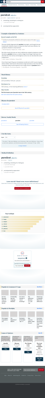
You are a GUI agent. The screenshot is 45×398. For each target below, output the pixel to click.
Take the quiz (39, 359)
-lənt (10, 160)
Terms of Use (38, 375)
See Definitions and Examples (22, 260)
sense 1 (25, 86)
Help (5, 375)
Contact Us (24, 375)
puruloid (32, 120)
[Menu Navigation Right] (43, 5)
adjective (13, 15)
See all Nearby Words (22, 124)
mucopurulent (5, 104)
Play (6, 349)
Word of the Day (22, 255)
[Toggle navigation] (1, 2)
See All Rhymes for (22, 108)
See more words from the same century (11, 94)
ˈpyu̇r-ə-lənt (11, 18)
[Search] (25, 1)
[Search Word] (42, 1)
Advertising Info (17, 375)
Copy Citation (22, 146)
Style (2, 137)
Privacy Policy (30, 375)
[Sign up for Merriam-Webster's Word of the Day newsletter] (30, 370)
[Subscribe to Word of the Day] (19, 265)
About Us (10, 375)
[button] (40, 4)
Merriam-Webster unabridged (22, 188)
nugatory (21, 258)
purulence (4, 120)
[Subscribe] (41, 370)
